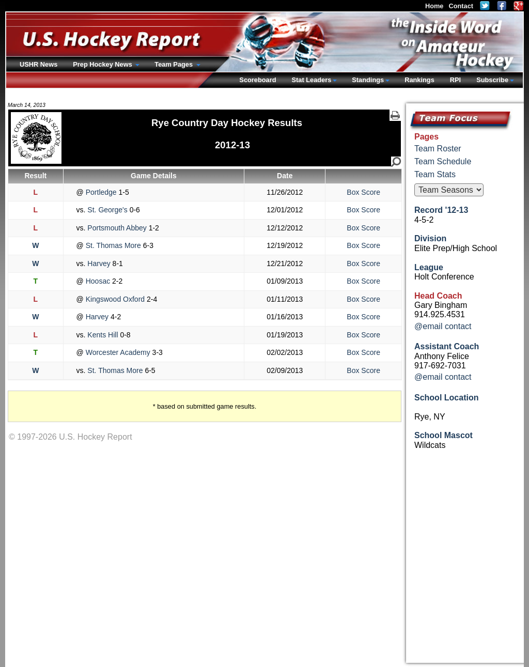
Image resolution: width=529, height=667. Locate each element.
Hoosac (98, 281)
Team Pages (174, 64)
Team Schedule (442, 161)
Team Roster (437, 148)
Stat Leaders (311, 80)
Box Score (363, 192)
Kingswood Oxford (115, 299)
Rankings (419, 80)
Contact (460, 6)
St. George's (107, 210)
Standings (368, 80)
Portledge (101, 192)
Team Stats (435, 174)
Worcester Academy (118, 352)
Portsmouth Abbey (116, 228)
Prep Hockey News (103, 64)
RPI (455, 80)
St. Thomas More (113, 245)
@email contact (443, 326)
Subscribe (492, 80)
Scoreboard (257, 80)
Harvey (98, 263)
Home (434, 6)
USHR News (38, 64)
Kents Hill (102, 335)
